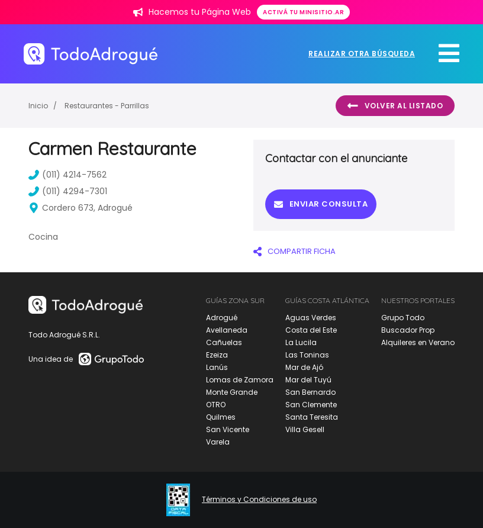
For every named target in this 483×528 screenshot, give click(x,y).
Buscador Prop (407, 330)
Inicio (38, 106)
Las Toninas (307, 355)
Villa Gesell (304, 429)
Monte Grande (231, 392)
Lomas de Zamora (239, 380)
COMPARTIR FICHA (294, 251)
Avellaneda (226, 330)
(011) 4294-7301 (67, 191)
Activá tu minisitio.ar (303, 12)
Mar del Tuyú (308, 380)
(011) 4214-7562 (67, 174)
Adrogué (221, 318)
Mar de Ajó (304, 367)
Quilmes (221, 417)
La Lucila (301, 342)
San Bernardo (310, 392)
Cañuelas (224, 342)
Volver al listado (395, 106)
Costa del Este (311, 330)
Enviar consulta (321, 204)
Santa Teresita (311, 417)
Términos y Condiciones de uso (259, 499)
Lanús (217, 367)
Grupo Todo (402, 318)
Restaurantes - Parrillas (107, 106)
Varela (218, 442)
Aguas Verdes (310, 318)
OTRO (216, 405)
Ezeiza (217, 355)
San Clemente (311, 405)
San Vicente (227, 429)
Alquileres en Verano (418, 342)
